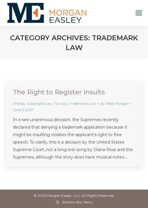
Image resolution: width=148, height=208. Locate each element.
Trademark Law (82, 103)
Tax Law (61, 103)
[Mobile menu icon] (138, 12)
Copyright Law (39, 103)
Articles (19, 103)
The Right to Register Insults (59, 92)
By (114, 103)
